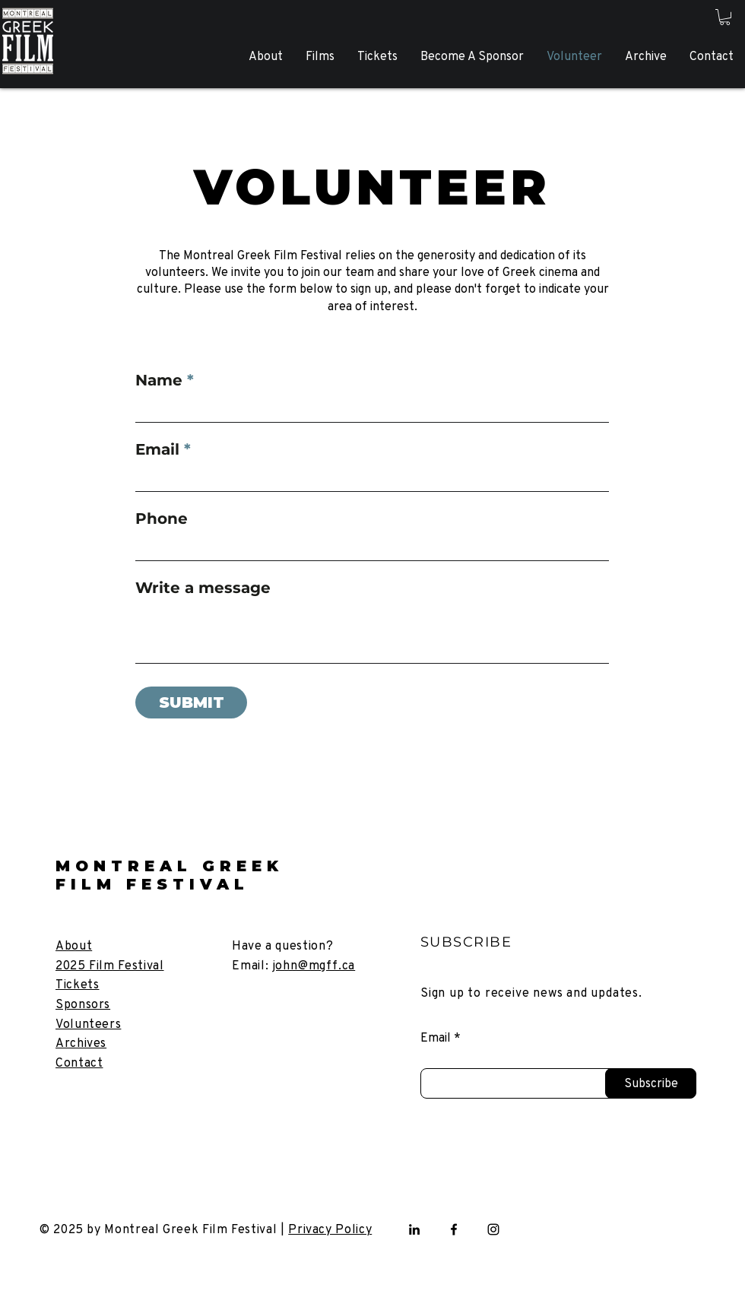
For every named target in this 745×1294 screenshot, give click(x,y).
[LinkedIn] (414, 1229)
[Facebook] (453, 1229)
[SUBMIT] (191, 702)
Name (158, 380)
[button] (724, 17)
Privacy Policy (330, 1229)
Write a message (203, 587)
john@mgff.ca (314, 965)
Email (157, 449)
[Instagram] (493, 1229)
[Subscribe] (650, 1083)
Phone (161, 518)
